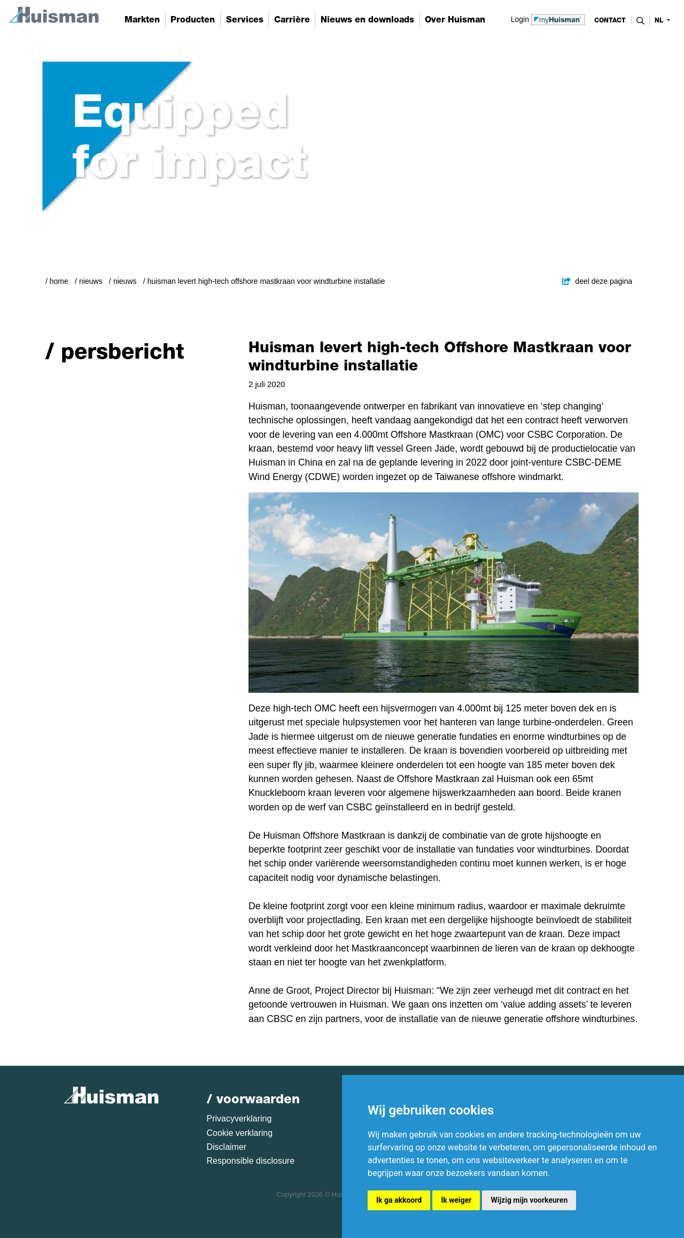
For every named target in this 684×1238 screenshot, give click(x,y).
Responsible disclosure (251, 1160)
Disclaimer (227, 1146)
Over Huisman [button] (455, 19)
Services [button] (244, 19)
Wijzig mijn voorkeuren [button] (529, 1200)
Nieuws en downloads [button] (367, 19)
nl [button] (660, 20)
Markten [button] (142, 19)
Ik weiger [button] (456, 1200)
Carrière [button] (292, 19)
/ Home (56, 281)
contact (610, 20)
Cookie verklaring (240, 1133)
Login (548, 18)
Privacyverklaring (239, 1118)
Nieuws (91, 281)
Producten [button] (192, 19)
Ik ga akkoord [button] (399, 1200)
